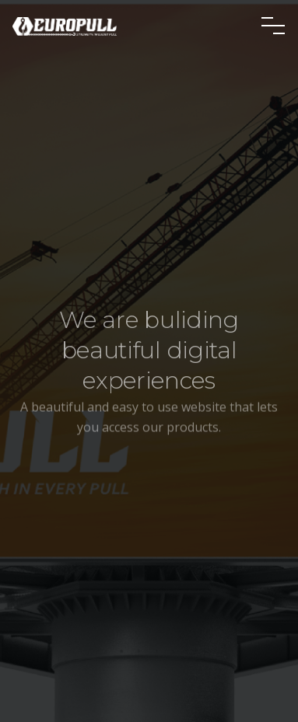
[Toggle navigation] (273, 25)
